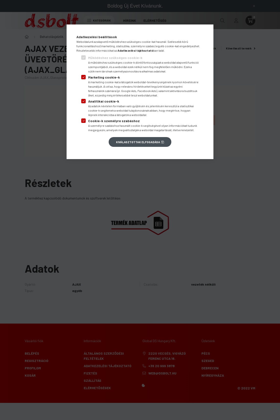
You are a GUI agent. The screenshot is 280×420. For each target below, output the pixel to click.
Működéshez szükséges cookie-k (115, 58)
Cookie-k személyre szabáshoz (114, 121)
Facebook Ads (147, 91)
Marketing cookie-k (104, 77)
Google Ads (128, 91)
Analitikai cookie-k (103, 101)
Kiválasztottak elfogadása (138, 142)
